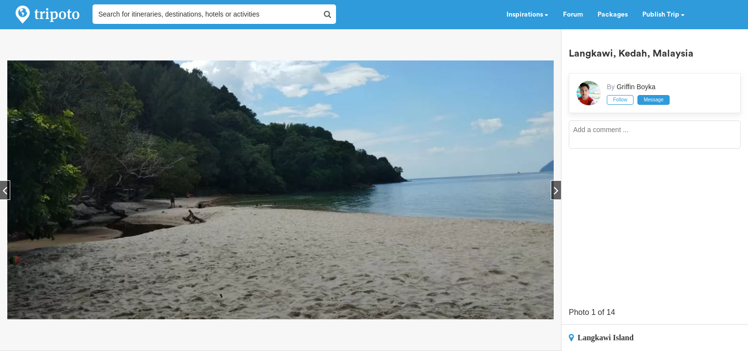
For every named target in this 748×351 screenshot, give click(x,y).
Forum (573, 14)
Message (654, 99)
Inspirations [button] (527, 14)
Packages (613, 14)
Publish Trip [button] (663, 14)
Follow (620, 99)
